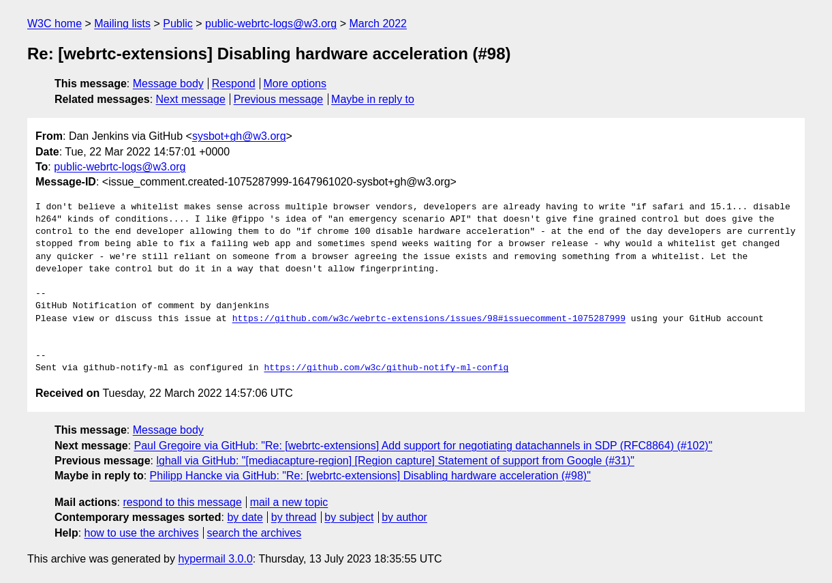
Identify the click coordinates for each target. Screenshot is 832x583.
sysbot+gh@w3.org (239, 136)
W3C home (54, 23)
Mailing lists (122, 23)
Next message (191, 99)
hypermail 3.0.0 (215, 559)
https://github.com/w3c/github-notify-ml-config (386, 368)
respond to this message (182, 502)
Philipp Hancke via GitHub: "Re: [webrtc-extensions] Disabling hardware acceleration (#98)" (370, 475)
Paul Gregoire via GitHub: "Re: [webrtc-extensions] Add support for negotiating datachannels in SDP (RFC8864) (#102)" (423, 445)
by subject (348, 517)
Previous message (279, 99)
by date (244, 517)
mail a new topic (289, 502)
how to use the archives (141, 533)
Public (178, 23)
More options (295, 83)
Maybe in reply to (372, 99)
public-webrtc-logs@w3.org (271, 23)
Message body (168, 83)
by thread (294, 517)
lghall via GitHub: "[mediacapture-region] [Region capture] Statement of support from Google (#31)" (395, 460)
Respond (234, 83)
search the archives (254, 533)
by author (404, 517)
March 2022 (378, 23)
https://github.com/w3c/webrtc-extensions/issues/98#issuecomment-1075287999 (429, 319)
